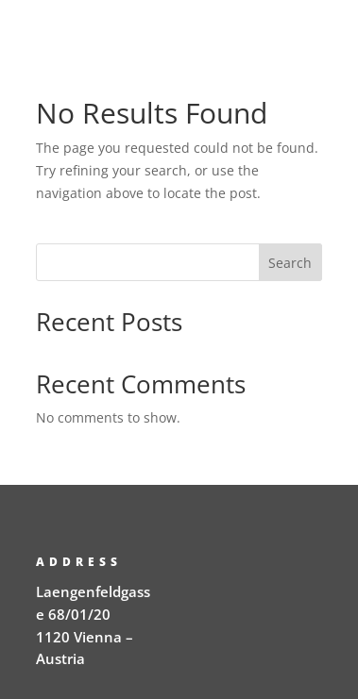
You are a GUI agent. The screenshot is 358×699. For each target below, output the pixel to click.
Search (290, 263)
